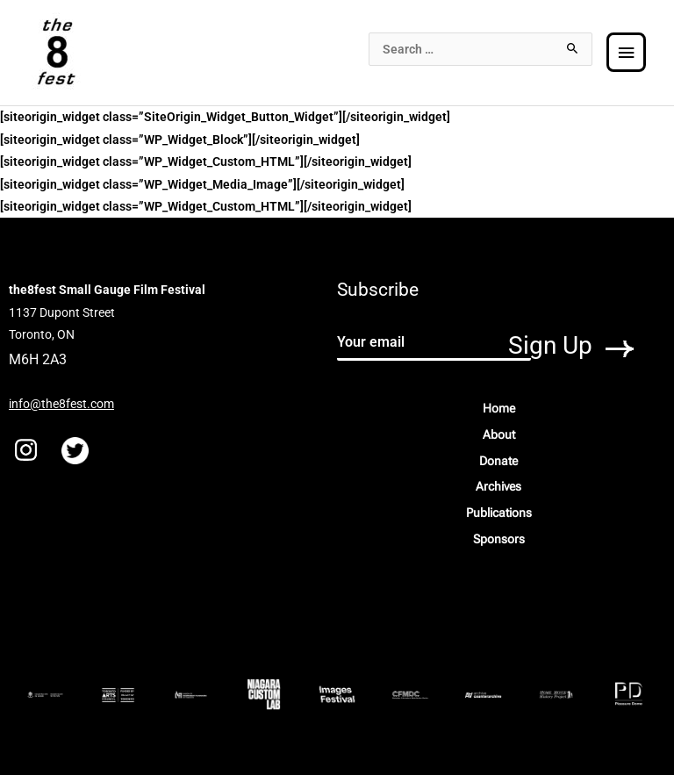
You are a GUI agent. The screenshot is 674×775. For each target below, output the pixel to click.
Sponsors (499, 539)
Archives (498, 486)
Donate (498, 461)
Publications (499, 513)
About (499, 434)
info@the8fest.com (61, 404)
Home (499, 408)
